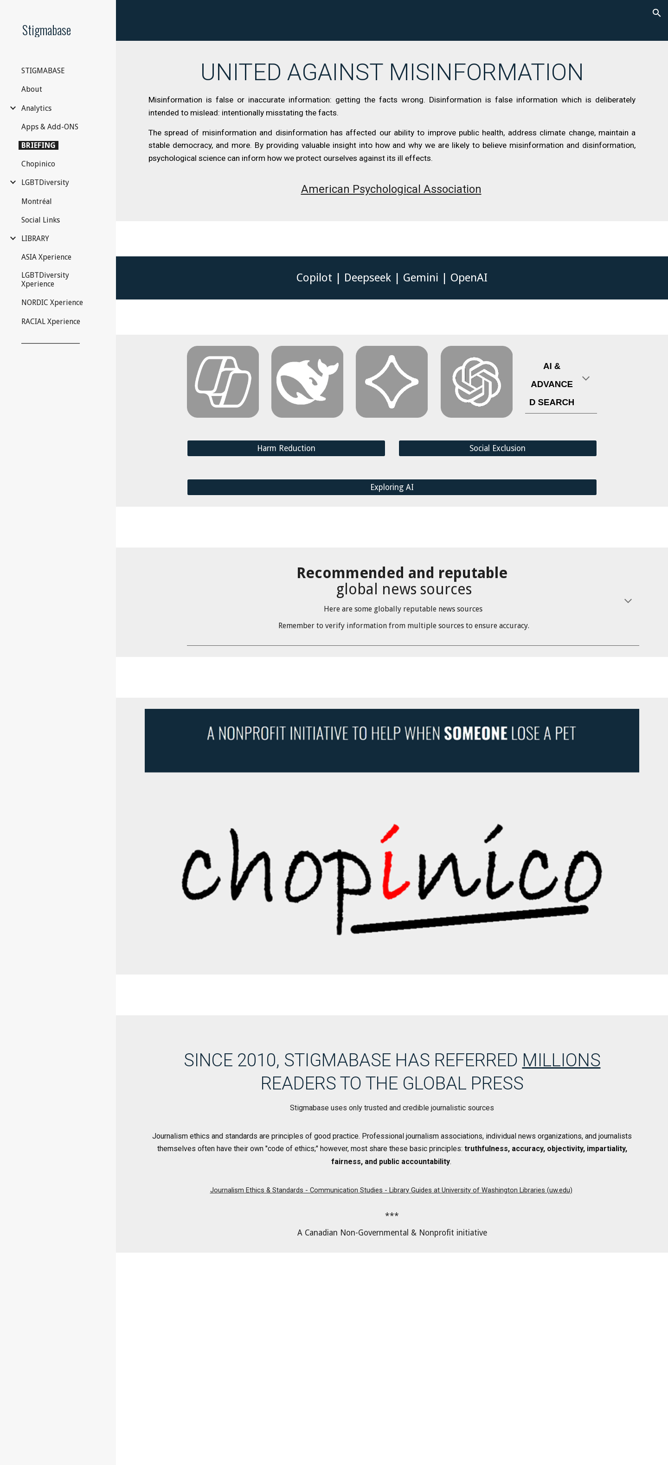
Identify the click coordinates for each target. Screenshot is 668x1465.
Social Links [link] (40, 220)
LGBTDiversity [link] (45, 182)
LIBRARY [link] (35, 238)
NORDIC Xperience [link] (52, 302)
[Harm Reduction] (286, 448)
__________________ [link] (50, 340)
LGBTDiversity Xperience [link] (45, 279)
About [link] (31, 89)
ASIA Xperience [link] (46, 257)
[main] (392, 131)
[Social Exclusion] (498, 448)
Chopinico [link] (38, 163)
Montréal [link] (36, 201)
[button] (657, 13)
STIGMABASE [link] (43, 70)
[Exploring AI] (392, 487)
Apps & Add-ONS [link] (49, 126)
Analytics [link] (36, 108)
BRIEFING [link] (38, 145)
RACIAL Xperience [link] (50, 321)
